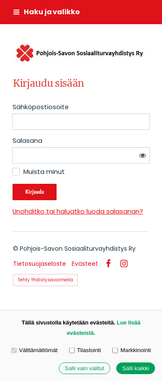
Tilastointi (85, 350)
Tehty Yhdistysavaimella (45, 280)
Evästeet (85, 264)
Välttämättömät (34, 350)
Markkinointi (131, 350)
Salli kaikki (135, 368)
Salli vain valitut (84, 368)
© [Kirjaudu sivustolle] (16, 248)
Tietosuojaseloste (39, 264)
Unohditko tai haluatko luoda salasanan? (78, 211)
